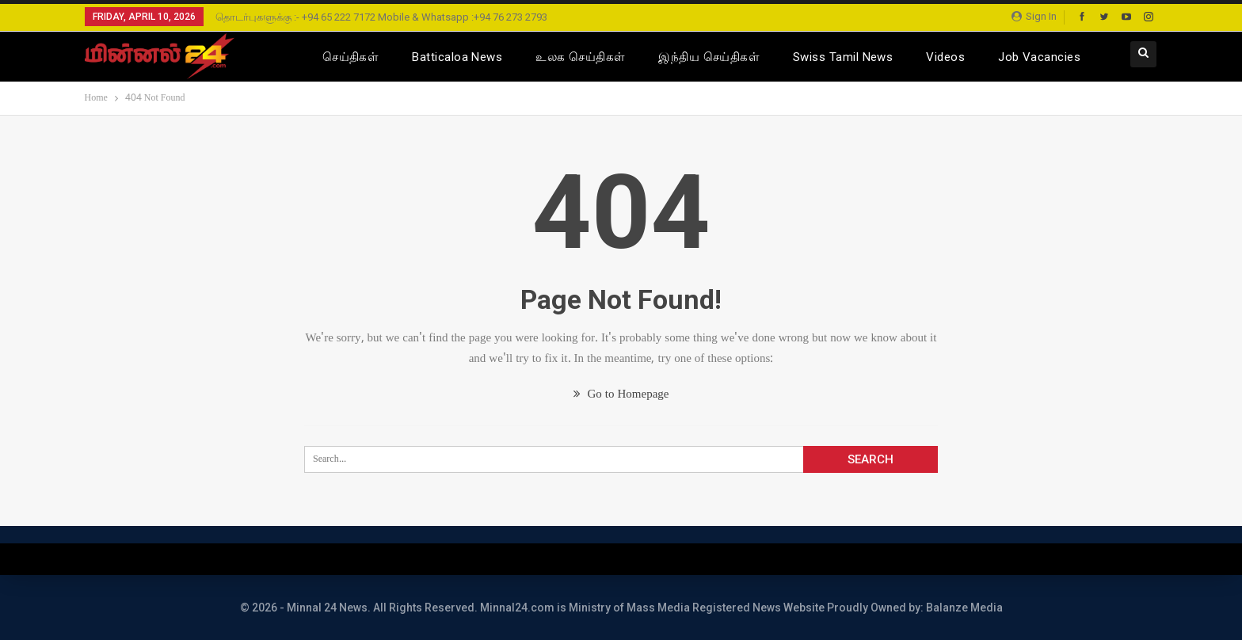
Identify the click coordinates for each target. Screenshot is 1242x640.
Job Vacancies (1039, 57)
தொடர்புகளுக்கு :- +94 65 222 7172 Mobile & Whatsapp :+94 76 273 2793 (381, 17)
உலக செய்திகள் (580, 57)
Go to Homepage (621, 394)
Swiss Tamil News (843, 57)
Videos (945, 57)
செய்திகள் (350, 57)
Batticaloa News (457, 57)
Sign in (1034, 16)
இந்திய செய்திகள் (709, 57)
